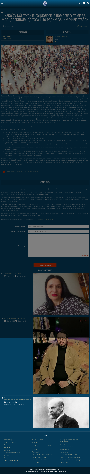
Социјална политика (66, 447)
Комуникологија (37, 440)
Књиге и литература (11, 460)
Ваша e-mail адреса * (18, 231)
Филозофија (64, 462)
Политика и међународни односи (43, 454)
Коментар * (22, 246)
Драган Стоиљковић (61, 36)
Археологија (8, 440)
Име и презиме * (20, 226)
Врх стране (7, 36)
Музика (34, 449)
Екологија (7, 447)
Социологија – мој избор (12, 273)
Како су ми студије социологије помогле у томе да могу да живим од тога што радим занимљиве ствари (45, 18)
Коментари (82, 26)
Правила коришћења (32, 472)
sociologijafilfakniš (11, 172)
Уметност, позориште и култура (70, 460)
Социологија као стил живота (14, 318)
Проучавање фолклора (39, 460)
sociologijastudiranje (23, 172)
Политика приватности (49, 472)
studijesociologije (34, 172)
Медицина (35, 442)
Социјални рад (64, 449)
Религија (62, 444)
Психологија (36, 462)
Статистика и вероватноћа (69, 454)
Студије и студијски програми (14, 13)
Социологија (21, 276)
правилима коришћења (45, 219)
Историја (7, 455)
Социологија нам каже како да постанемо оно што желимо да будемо (17, 398)
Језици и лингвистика (11, 458)
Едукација (7, 445)
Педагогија (35, 452)
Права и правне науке (39, 457)
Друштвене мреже (10, 442)
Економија (7, 450)
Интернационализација (12, 452)
